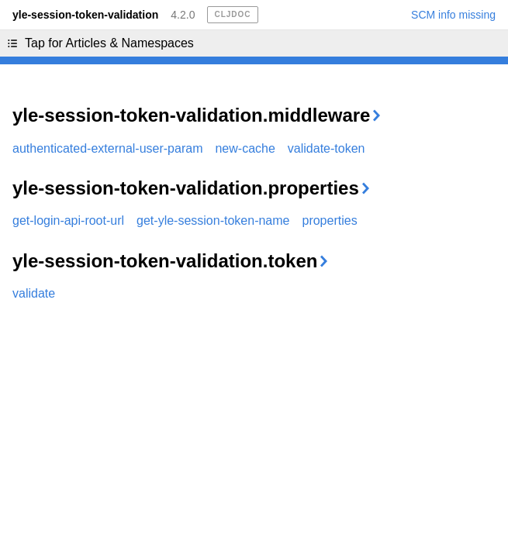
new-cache (245, 148)
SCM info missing (453, 15)
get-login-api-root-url (68, 220)
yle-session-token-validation (85, 15)
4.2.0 (183, 15)
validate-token (326, 148)
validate (33, 293)
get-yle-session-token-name (213, 220)
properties (329, 220)
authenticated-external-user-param (107, 148)
